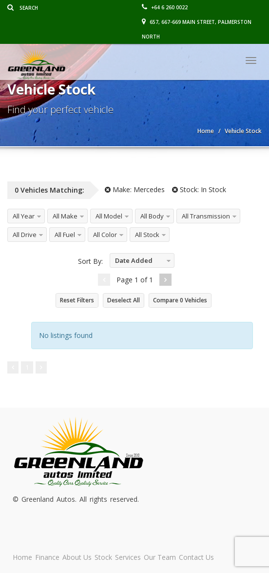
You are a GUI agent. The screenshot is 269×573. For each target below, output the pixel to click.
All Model (109, 216)
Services (128, 557)
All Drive (25, 234)
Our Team (160, 557)
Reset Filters (77, 300)
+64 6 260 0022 (165, 7)
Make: (135, 189)
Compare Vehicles (180, 300)
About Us (77, 557)
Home (22, 557)
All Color (105, 234)
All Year (24, 216)
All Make (65, 216)
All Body (152, 216)
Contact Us (196, 557)
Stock (103, 557)
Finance (47, 557)
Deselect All (123, 300)
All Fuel (65, 234)
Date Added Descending (131, 262)
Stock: (199, 189)
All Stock (147, 234)
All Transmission (206, 216)
